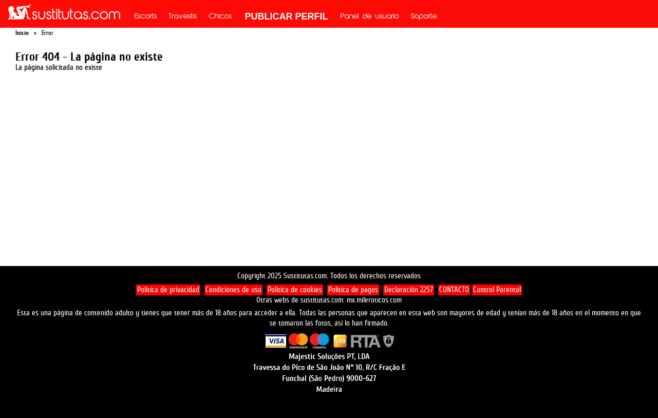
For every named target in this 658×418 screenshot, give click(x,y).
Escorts (146, 17)
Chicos (220, 17)
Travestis (182, 17)
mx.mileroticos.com (374, 300)
